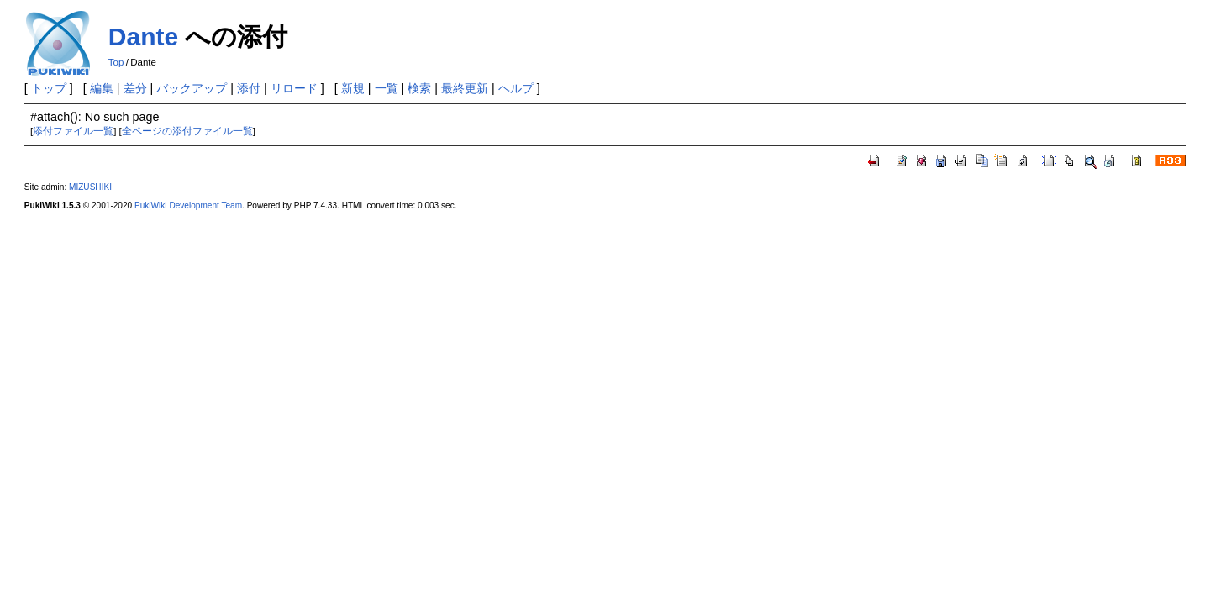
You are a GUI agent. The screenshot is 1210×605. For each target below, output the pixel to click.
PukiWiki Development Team (188, 205)
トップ (48, 88)
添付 (248, 88)
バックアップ (191, 88)
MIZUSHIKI (90, 187)
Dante (143, 36)
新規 (353, 88)
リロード (294, 88)
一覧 (386, 88)
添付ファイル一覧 (73, 131)
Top (116, 62)
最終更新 (464, 88)
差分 (135, 88)
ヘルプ (516, 88)
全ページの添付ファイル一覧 (187, 131)
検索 (419, 88)
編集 (101, 88)
